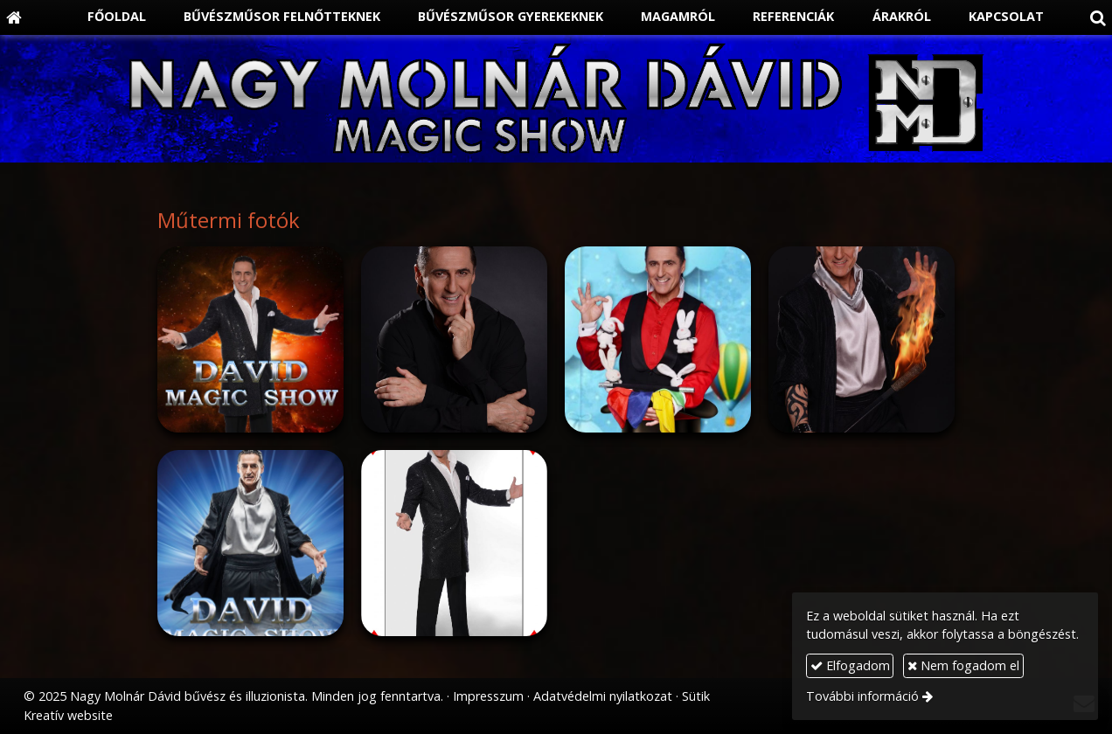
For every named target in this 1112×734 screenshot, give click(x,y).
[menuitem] (107, 17)
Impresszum (488, 696)
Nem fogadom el (963, 665)
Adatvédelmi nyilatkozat (602, 696)
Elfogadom (850, 665)
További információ (862, 696)
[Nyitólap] (14, 17)
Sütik (696, 696)
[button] (1098, 17)
